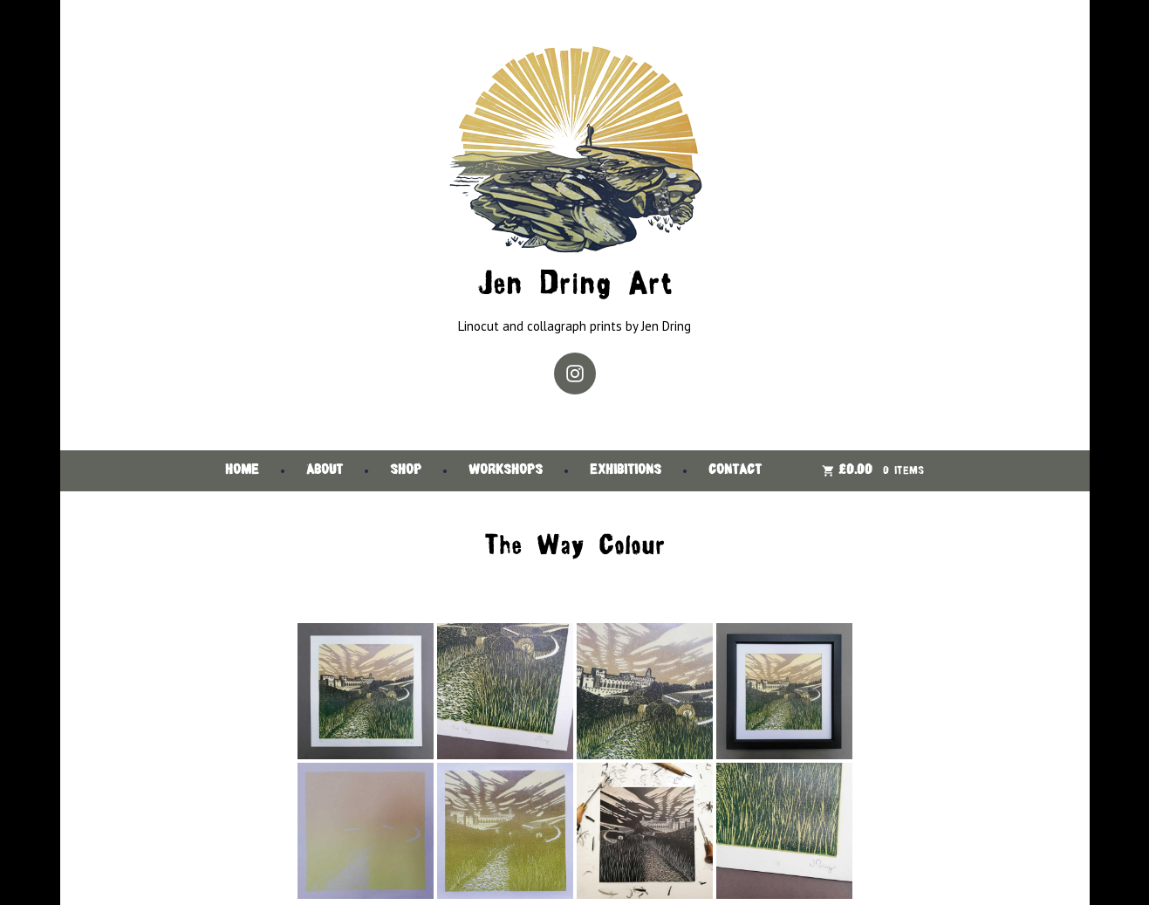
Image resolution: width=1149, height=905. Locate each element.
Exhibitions (625, 470)
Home (242, 470)
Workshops (505, 470)
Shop (405, 470)
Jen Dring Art (575, 286)
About (324, 470)
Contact (735, 470)
